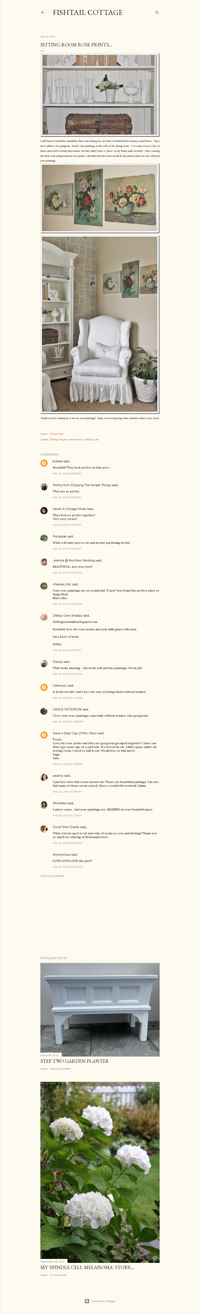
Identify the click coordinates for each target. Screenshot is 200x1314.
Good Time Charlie (66, 827)
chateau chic (62, 584)
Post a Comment (52, 876)
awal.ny (58, 776)
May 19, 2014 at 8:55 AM (67, 473)
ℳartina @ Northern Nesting (74, 560)
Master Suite (91, 439)
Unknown (60, 685)
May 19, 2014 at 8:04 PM (67, 673)
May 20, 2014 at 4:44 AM (68, 697)
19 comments (58, 1275)
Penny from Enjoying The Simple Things (82, 485)
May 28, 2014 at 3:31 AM (67, 815)
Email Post (56, 433)
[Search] (157, 11)
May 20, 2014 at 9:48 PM (68, 764)
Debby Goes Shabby (67, 615)
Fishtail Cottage (88, 12)
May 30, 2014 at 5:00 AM (68, 866)
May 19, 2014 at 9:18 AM (67, 497)
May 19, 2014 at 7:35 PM (67, 650)
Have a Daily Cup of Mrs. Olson (75, 733)
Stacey (58, 662)
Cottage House (58, 439)
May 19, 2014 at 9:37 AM (67, 524)
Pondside (59, 536)
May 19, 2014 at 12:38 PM (67, 603)
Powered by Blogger (100, 1301)
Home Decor (75, 439)
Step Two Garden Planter (74, 1061)
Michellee (60, 803)
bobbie (58, 461)
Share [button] (43, 433)
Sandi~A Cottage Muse (69, 509)
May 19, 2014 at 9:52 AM (67, 548)
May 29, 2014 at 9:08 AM (67, 842)
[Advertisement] (100, 917)
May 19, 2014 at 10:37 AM (67, 572)
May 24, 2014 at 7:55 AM (67, 791)
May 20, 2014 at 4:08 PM (68, 721)
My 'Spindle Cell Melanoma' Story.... (87, 1267)
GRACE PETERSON (67, 709)
